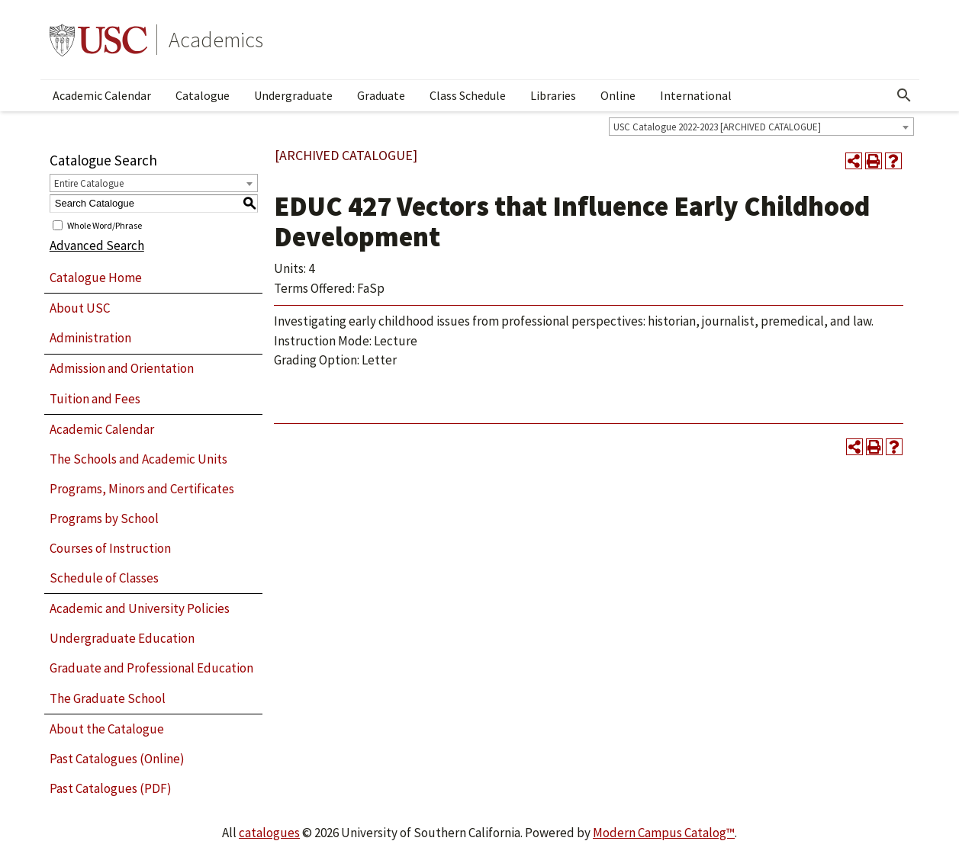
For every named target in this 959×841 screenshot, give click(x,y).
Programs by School (104, 518)
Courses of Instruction (110, 548)
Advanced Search (97, 245)
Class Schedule (468, 95)
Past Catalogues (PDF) (111, 788)
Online (618, 95)
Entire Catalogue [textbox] (89, 183)
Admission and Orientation (122, 368)
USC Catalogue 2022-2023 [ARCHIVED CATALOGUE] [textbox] (717, 126)
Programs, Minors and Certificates (142, 488)
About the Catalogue (107, 729)
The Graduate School (108, 698)
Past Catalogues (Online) (117, 758)
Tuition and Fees (95, 398)
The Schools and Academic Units (138, 459)
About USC (80, 308)
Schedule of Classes (104, 578)
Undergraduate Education (122, 638)
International (696, 95)
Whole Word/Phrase (104, 224)
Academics (216, 39)
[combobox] (761, 126)
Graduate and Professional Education (151, 668)
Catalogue (202, 95)
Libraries (553, 95)
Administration (90, 337)
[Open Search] (904, 95)
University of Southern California (98, 39)
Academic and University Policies (140, 608)
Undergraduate (293, 95)
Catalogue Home (96, 277)
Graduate (381, 95)
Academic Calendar (102, 95)
